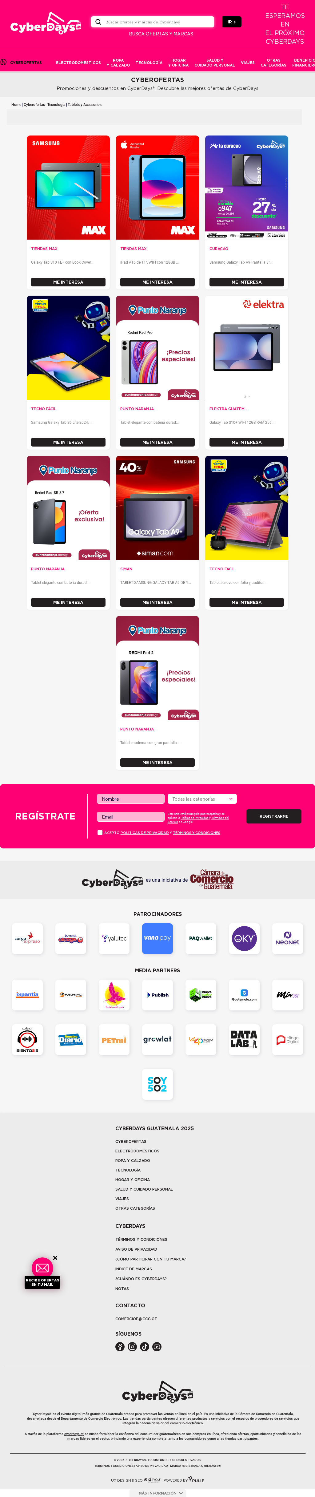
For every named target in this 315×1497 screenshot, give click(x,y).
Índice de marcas (133, 1269)
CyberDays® (42, 1414)
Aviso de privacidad (136, 1249)
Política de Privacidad (195, 817)
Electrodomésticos (137, 1151)
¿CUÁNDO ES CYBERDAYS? (141, 1278)
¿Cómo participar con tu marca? (150, 1259)
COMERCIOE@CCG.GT (136, 1319)
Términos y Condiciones (141, 1239)
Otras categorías (135, 1208)
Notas (122, 1288)
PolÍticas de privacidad (145, 833)
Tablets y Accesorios (85, 105)
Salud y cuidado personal (144, 1189)
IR (232, 21)
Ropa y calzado (132, 1160)
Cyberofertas (34, 105)
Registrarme (274, 816)
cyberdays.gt (74, 1434)
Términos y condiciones (196, 833)
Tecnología (56, 105)
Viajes (122, 1198)
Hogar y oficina (132, 1179)
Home (16, 105)
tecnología (128, 1170)
